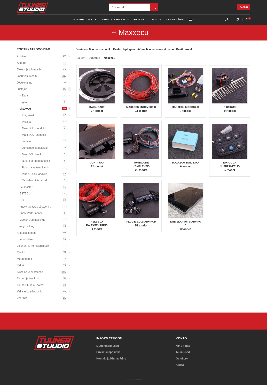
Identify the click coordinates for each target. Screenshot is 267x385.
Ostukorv (182, 358)
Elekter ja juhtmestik (29, 69)
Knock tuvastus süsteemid (35, 206)
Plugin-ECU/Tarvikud (34, 174)
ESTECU (24, 193)
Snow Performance (31, 213)
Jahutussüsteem (27, 76)
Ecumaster (25, 187)
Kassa (180, 364)
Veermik (22, 298)
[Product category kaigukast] (97, 91)
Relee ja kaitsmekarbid (36, 167)
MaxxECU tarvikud (33, 154)
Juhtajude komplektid (35, 147)
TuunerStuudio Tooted (30, 285)
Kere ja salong (25, 226)
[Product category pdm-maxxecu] (97, 208)
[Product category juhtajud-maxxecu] (141, 149)
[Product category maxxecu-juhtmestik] (141, 91)
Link (21, 200)
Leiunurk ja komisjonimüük (33, 245)
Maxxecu (25, 108)
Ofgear (23, 102)
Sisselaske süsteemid (30, 272)
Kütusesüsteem (26, 232)
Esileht (80, 57)
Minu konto (183, 345)
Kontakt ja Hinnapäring (111, 358)
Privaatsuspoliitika (108, 352)
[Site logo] (32, 6)
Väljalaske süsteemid (29, 291)
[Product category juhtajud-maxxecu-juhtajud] (97, 147)
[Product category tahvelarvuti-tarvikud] (185, 208)
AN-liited (22, 56)
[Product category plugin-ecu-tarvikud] (141, 206)
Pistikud (27, 121)
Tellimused (183, 352)
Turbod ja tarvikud (27, 278)
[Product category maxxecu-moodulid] (185, 91)
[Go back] (114, 32)
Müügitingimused (107, 345)
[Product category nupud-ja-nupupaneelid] (229, 149)
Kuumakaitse (25, 239)
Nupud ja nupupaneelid (36, 160)
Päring (244, 7)
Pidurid (21, 265)
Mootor (21, 252)
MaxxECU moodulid (34, 128)
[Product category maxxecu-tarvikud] (185, 147)
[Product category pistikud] (229, 91)
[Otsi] (133, 7)
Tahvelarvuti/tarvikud (34, 180)
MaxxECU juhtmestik (34, 134)
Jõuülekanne (24, 82)
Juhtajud (22, 89)
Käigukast (28, 115)
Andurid (21, 62)
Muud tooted (24, 258)
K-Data (23, 95)
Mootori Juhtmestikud (32, 219)
